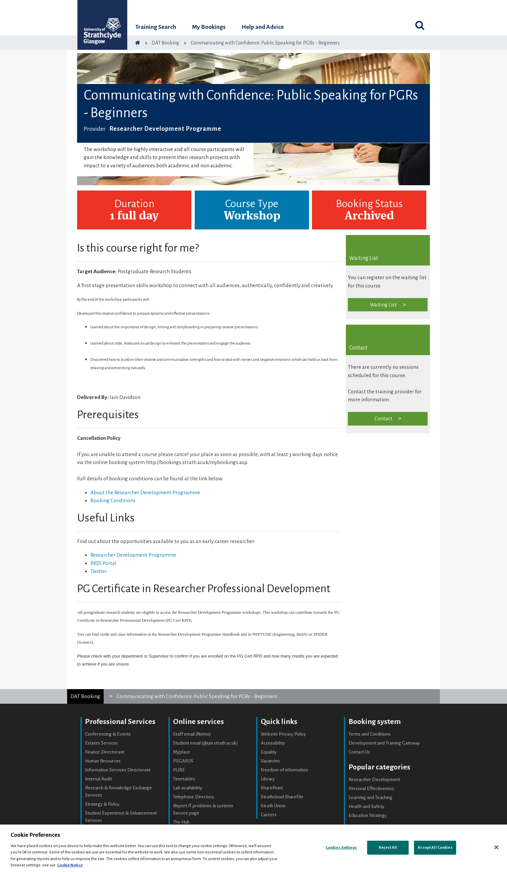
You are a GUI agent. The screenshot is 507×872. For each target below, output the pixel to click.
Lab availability (187, 787)
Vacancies (270, 760)
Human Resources (103, 760)
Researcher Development (374, 779)
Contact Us (359, 752)
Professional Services (120, 722)
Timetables (184, 778)
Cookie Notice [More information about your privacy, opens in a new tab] (70, 865)
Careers (268, 814)
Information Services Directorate (118, 769)
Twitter (98, 571)
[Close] (496, 847)
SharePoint (272, 787)
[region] (253, 848)
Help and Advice (263, 27)
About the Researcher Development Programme (145, 492)
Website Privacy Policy (283, 734)
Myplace (181, 752)
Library (268, 778)
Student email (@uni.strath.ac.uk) (205, 743)
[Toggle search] (420, 25)
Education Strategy (368, 815)
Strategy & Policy (102, 804)
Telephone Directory (193, 796)
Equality (269, 752)
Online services (198, 722)
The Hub (181, 822)
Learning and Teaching (370, 797)
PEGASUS (183, 760)
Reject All (388, 847)
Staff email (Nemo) (192, 734)
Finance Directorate (105, 752)
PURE (179, 769)
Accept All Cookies (435, 847)
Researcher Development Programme (133, 555)
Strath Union (273, 805)
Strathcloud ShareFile (282, 796)
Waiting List (383, 304)
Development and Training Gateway (384, 743)
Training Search (155, 27)
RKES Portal (103, 563)
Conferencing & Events (108, 734)
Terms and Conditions (370, 734)
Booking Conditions (113, 500)
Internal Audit (98, 778)
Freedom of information (284, 769)
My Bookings (209, 27)
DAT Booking (85, 696)
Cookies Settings (341, 847)
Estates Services (101, 743)
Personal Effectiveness (371, 788)
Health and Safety (366, 806)
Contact (383, 418)
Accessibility (273, 743)
